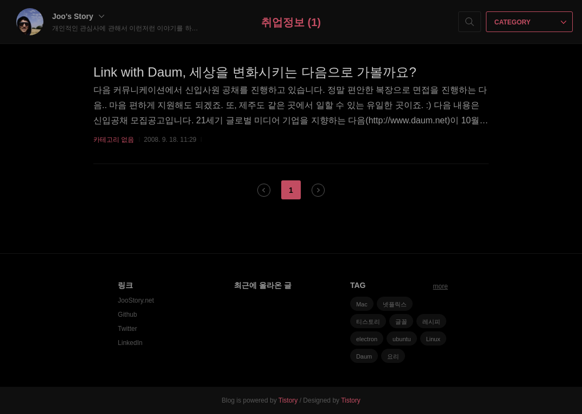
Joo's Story (78, 16)
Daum (364, 356)
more (440, 286)
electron (366, 339)
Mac (362, 304)
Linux (433, 339)
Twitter (127, 329)
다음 (318, 190)
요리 (393, 356)
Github (127, 314)
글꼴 (401, 321)
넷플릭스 (395, 304)
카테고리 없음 (113, 139)
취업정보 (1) (291, 22)
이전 (263, 190)
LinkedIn (130, 343)
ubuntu (402, 339)
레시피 (431, 321)
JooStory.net (136, 300)
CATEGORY (531, 22)
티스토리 (368, 321)
